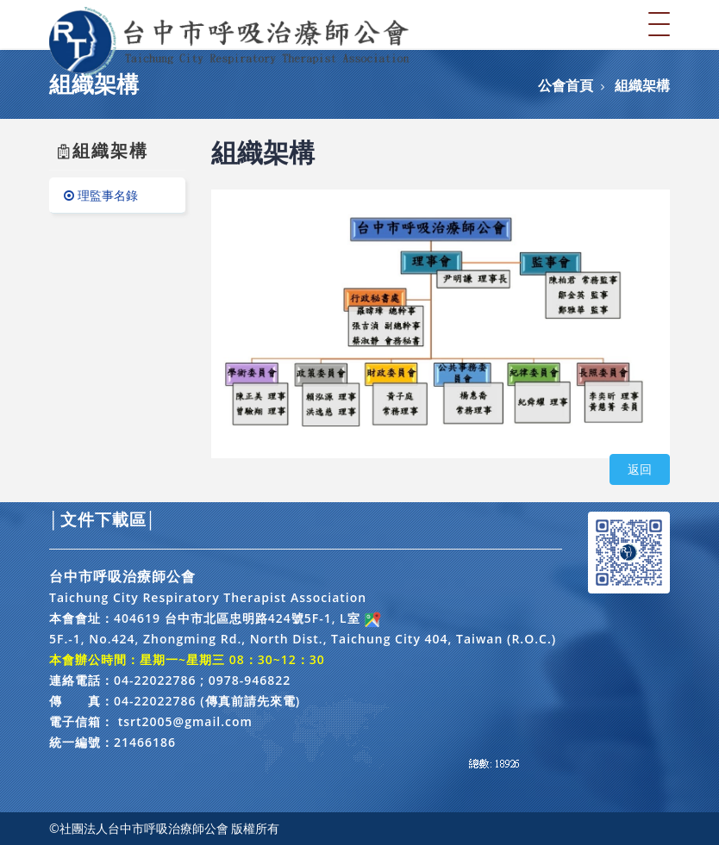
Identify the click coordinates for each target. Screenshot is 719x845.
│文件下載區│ (103, 519)
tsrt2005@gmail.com (185, 721)
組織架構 (642, 85)
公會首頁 (565, 85)
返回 (640, 469)
